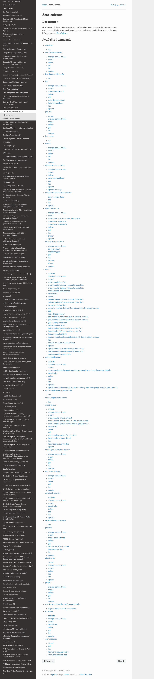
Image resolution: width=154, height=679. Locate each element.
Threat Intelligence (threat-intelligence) (17, 618)
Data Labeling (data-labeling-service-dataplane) (16, 97)
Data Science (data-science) (12, 111)
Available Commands (11, 119)
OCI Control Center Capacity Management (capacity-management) (16, 415)
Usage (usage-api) (9, 622)
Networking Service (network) (14, 382)
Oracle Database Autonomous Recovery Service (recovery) (17, 494)
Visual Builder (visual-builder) (13, 645)
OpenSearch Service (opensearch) (15, 462)
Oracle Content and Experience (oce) (16, 489)
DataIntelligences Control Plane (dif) (16, 139)
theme (66, 675)
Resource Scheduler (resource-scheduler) (18, 566)
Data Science (62, 33)
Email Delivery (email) (11, 164)
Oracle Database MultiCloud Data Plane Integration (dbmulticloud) (17, 499)
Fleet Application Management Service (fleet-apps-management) (17, 190)
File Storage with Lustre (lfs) (13, 186)
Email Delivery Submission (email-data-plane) (17, 168)
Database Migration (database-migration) (18, 128)
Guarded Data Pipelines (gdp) (13, 254)
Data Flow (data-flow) (11, 89)
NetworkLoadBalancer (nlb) (13, 385)
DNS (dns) (6, 153)
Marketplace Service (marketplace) (15, 343)
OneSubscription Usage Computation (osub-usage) (17, 446)
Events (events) (8, 173)
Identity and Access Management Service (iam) (15, 262)
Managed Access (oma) (11, 330)
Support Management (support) (14, 615)
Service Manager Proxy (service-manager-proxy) (14, 599)
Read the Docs (86, 675)
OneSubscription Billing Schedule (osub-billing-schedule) (17, 432)
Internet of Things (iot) (11, 270)
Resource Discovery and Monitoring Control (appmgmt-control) (16, 558)
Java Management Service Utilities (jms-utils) (17, 284)
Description (8, 115)
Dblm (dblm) (7, 142)
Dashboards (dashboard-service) (15, 82)
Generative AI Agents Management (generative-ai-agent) (16, 217)
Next (121, 661)
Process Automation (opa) (12, 546)
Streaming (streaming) (11, 611)
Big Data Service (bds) (11, 12)
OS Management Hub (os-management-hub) (17, 527)
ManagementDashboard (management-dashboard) (17, 339)
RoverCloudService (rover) (12, 570)
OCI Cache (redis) (9, 407)
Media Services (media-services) (14, 358)
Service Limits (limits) (10, 595)
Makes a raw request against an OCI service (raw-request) (16, 326)
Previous (48, 661)
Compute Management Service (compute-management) (14, 63)
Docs (44, 5)
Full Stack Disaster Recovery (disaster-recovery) (17, 196)
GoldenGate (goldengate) (12, 244)
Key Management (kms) (11, 289)
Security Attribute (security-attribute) (16, 584)
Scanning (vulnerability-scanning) (15, 573)
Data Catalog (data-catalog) (13, 86)
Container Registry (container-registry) (17, 78)
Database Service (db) (11, 132)
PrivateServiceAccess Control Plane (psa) (18, 542)
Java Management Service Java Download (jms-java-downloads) (15, 278)
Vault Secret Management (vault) (15, 629)
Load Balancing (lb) (10, 307)
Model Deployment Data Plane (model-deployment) (17, 363)
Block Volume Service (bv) (12, 15)
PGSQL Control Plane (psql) (13, 539)
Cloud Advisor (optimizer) (12, 40)
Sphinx (54, 675)
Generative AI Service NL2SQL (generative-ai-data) (14, 234)
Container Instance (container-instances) (18, 75)
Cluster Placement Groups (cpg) (14, 49)
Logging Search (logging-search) (14, 321)
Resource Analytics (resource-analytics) (17, 553)
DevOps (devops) (9, 146)
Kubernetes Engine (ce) (11, 292)
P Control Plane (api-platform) (14, 535)
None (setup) (7, 392)
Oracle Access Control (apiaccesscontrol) (18, 472)
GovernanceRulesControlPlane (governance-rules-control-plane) (15, 249)
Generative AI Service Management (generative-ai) (16, 228)
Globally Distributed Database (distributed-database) (14, 240)
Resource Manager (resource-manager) (17, 562)
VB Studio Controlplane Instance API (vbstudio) (16, 637)
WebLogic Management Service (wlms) (17, 664)
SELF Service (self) (9, 587)
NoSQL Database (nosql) (12, 396)
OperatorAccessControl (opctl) (14, 465)
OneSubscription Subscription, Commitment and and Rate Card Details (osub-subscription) (17, 439)
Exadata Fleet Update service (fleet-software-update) (16, 178)
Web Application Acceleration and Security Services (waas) (15, 656)
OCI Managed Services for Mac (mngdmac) (14, 426)
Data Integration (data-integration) (15, 93)
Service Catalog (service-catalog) (14, 591)
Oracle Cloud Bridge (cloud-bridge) (15, 476)
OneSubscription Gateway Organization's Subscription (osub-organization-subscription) (15, 456)
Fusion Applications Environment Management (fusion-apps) (15, 206)
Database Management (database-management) (15, 123)
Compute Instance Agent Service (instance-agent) (15, 57)
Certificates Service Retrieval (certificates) (13, 35)
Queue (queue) (8, 550)
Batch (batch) (8, 8)
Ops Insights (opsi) (9, 469)
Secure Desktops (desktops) (13, 580)
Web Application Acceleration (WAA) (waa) (16, 650)
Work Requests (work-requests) (14, 667)
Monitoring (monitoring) (11, 367)
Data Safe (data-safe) (10, 108)
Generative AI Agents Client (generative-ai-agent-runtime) (17, 211)
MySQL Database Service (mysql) (15, 371)
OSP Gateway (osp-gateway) (13, 532)
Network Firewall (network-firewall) (16, 375)
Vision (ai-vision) (9, 642)
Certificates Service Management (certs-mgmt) (17, 30)
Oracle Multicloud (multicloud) (14, 513)
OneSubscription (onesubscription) (16, 450)
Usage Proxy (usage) (10, 625)
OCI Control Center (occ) (12, 410)
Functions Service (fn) (11, 201)
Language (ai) (7, 296)
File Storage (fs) (8, 182)
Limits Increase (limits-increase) (14, 303)
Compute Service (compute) (13, 68)
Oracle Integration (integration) (14, 510)
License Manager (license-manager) (16, 299)
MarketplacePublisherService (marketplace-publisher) (13, 353)
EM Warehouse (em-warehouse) (15, 160)
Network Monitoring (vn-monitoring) (16, 378)
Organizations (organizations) (13, 522)
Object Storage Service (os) (13, 403)
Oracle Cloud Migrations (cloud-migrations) (14, 481)
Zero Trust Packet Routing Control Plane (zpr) (17, 672)
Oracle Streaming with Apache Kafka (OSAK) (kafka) (16, 518)
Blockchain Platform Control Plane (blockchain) (15, 20)
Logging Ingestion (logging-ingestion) (16, 314)
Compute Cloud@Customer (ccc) (15, 53)
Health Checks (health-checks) (14, 257)
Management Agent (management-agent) (18, 334)
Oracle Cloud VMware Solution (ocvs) (17, 485)
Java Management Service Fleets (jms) (17, 274)
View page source (118, 5)
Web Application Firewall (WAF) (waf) (17, 660)
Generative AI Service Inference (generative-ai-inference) (14, 223)
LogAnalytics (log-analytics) (13, 310)
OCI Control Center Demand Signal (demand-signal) (16, 421)
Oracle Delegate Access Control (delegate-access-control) (14, 505)
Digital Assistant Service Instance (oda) (17, 149)
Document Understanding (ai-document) (18, 156)
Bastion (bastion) (9, 5)
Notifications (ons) (10, 399)
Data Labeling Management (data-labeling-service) (15, 103)
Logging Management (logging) (14, 317)
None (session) (8, 389)
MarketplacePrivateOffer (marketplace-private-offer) (17, 348)
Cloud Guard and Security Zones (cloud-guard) (17, 44)
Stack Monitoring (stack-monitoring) (16, 607)
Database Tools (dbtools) (12, 135)
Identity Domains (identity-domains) (16, 267)
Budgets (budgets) (9, 25)
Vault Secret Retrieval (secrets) (14, 632)
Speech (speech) (9, 604)
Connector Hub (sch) (10, 71)
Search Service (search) (11, 577)
